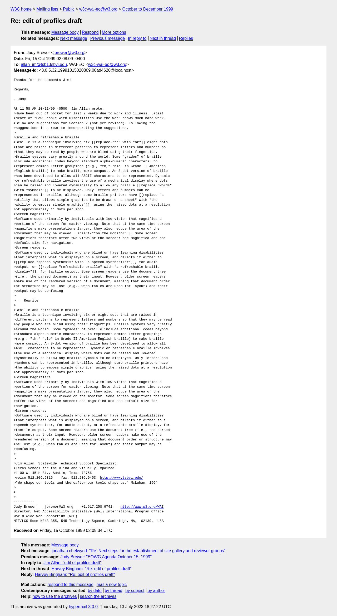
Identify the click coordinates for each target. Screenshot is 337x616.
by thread (113, 590)
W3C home (21, 9)
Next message (73, 38)
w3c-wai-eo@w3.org (98, 9)
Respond (90, 32)
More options (114, 32)
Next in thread (163, 38)
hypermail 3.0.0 (83, 606)
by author (156, 590)
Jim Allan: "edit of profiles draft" (72, 562)
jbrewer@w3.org (69, 52)
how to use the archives (55, 596)
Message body (65, 32)
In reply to (137, 38)
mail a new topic (112, 584)
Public (69, 9)
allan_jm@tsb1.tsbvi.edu (44, 64)
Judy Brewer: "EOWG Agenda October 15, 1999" (106, 557)
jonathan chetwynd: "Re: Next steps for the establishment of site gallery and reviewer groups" (139, 551)
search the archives (98, 596)
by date (94, 590)
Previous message (107, 38)
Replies (186, 38)
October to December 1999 (147, 9)
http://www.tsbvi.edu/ (121, 478)
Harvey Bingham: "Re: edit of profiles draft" (92, 568)
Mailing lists (47, 9)
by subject (134, 590)
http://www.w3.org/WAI (142, 507)
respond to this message (70, 584)
